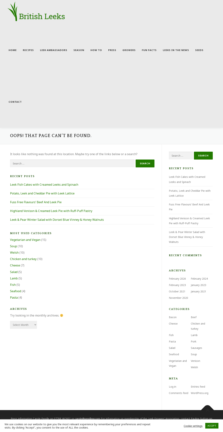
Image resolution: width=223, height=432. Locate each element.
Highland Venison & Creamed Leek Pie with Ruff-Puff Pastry (51, 211)
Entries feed (198, 387)
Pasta (14, 298)
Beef (193, 317)
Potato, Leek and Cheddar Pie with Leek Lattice (42, 194)
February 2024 (199, 279)
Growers (129, 50)
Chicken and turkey (23, 259)
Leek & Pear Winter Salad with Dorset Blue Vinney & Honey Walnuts (57, 220)
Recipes (28, 50)
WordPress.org (199, 393)
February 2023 (177, 285)
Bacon (173, 317)
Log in (172, 387)
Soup (13, 247)
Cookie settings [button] (193, 425)
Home (13, 50)
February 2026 (177, 279)
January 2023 (198, 285)
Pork (193, 342)
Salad (14, 272)
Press (112, 50)
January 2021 (198, 291)
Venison (195, 361)
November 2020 (178, 298)
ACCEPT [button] (211, 425)
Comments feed (178, 393)
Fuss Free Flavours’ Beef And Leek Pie (36, 202)
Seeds (199, 50)
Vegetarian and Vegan (25, 240)
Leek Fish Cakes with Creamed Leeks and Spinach (44, 185)
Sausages (196, 348)
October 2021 (177, 291)
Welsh (14, 253)
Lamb (14, 278)
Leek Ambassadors (53, 50)
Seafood (15, 291)
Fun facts (149, 50)
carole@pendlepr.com (87, 419)
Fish (13, 285)
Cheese (15, 266)
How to (96, 50)
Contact (15, 101)
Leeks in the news (176, 50)
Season (78, 50)
